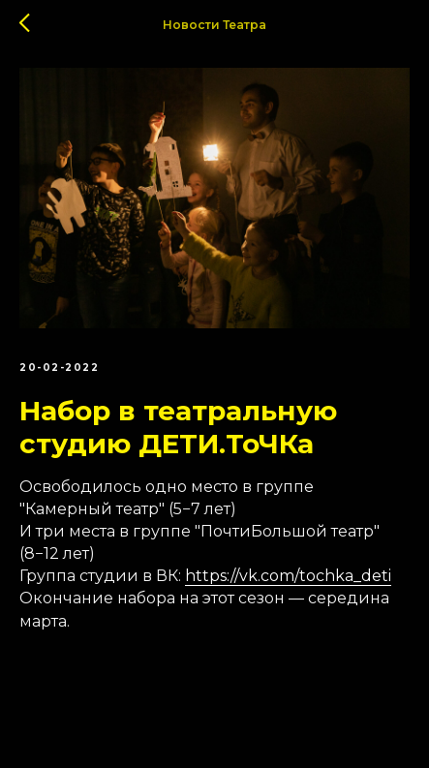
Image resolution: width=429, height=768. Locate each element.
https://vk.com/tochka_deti (288, 576)
